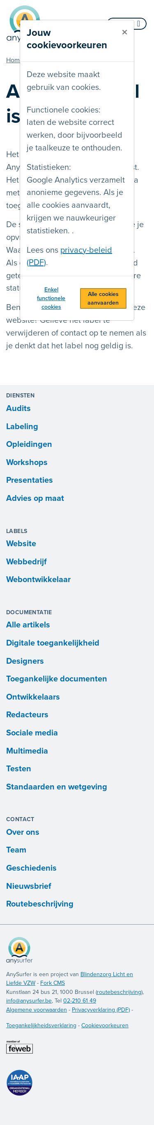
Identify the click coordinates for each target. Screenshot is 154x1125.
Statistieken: (49, 167)
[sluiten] (124, 32)
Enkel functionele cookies (51, 298)
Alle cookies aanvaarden (103, 298)
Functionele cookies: (64, 110)
